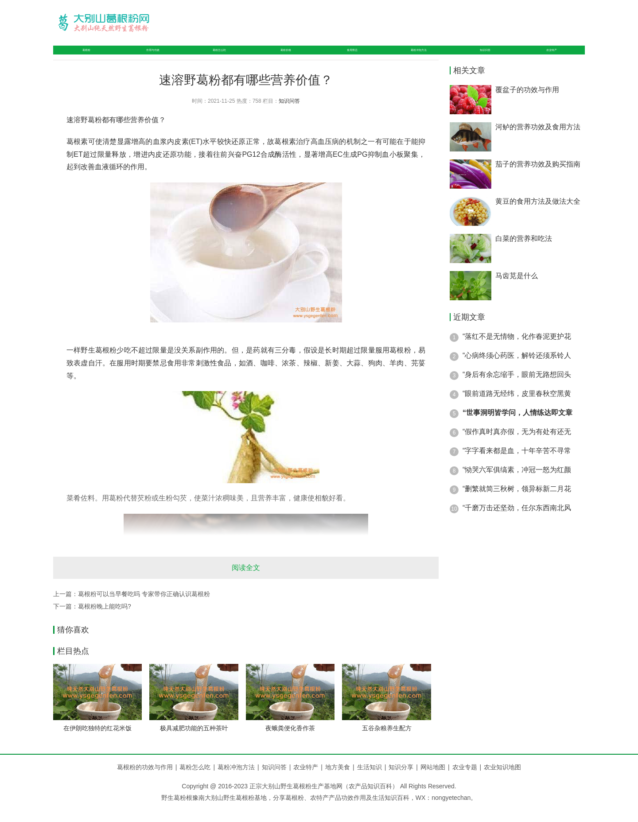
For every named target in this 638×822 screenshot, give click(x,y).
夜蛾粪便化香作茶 (290, 742)
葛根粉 (81, 57)
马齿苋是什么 (516, 290)
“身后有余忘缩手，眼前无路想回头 (517, 388)
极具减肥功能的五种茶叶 (194, 742)
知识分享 (404, 781)
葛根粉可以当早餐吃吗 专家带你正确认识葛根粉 (144, 608)
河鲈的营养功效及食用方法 (537, 141)
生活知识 (373, 781)
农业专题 (464, 781)
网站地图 (432, 781)
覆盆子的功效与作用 (527, 104)
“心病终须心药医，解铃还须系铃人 (517, 369)
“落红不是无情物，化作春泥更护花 (517, 350)
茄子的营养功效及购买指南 (537, 178)
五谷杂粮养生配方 (387, 742)
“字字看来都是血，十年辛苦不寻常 (517, 465)
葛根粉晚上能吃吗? (104, 620)
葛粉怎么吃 (216, 57)
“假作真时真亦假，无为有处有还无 (517, 446)
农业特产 (553, 57)
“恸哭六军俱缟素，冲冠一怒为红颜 (517, 484)
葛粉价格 (283, 57)
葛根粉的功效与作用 (145, 781)
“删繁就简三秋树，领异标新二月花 (517, 503)
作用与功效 (145, 57)
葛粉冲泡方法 (418, 57)
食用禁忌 (347, 57)
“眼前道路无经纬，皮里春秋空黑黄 (517, 407)
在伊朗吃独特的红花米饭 (97, 742)
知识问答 (489, 57)
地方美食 (341, 781)
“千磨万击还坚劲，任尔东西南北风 (517, 522)
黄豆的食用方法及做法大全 (537, 215)
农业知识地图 (502, 781)
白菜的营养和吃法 (523, 252)
